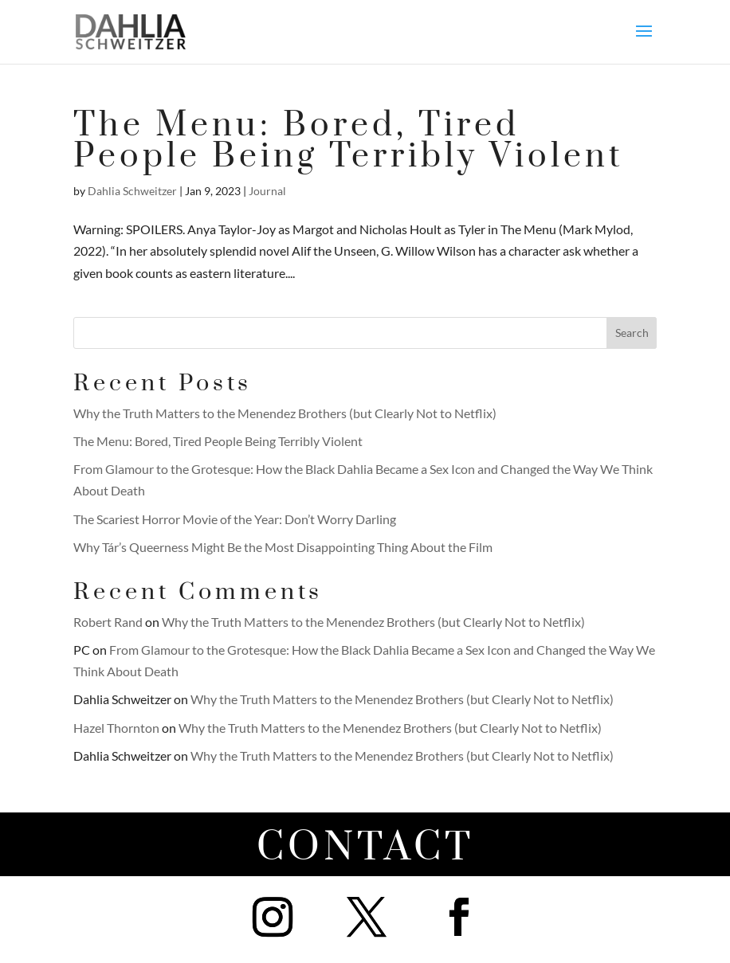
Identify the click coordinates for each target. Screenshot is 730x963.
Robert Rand (108, 621)
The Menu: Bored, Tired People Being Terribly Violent (348, 141)
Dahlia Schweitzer (132, 191)
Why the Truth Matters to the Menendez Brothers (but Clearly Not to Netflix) (284, 413)
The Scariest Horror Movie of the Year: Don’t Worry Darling (234, 519)
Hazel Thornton (116, 727)
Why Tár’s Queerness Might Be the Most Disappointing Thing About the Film (283, 546)
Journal (267, 191)
